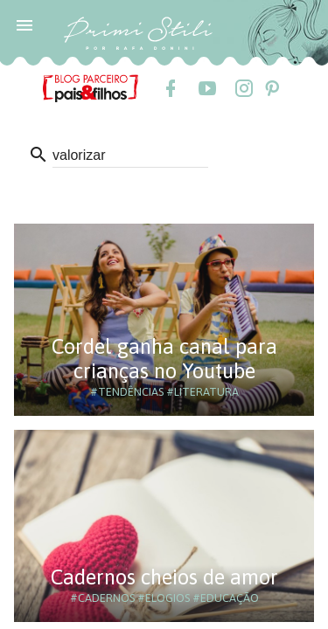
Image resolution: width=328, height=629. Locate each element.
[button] (24, 24)
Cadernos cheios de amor (164, 577)
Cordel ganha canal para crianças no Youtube (164, 359)
